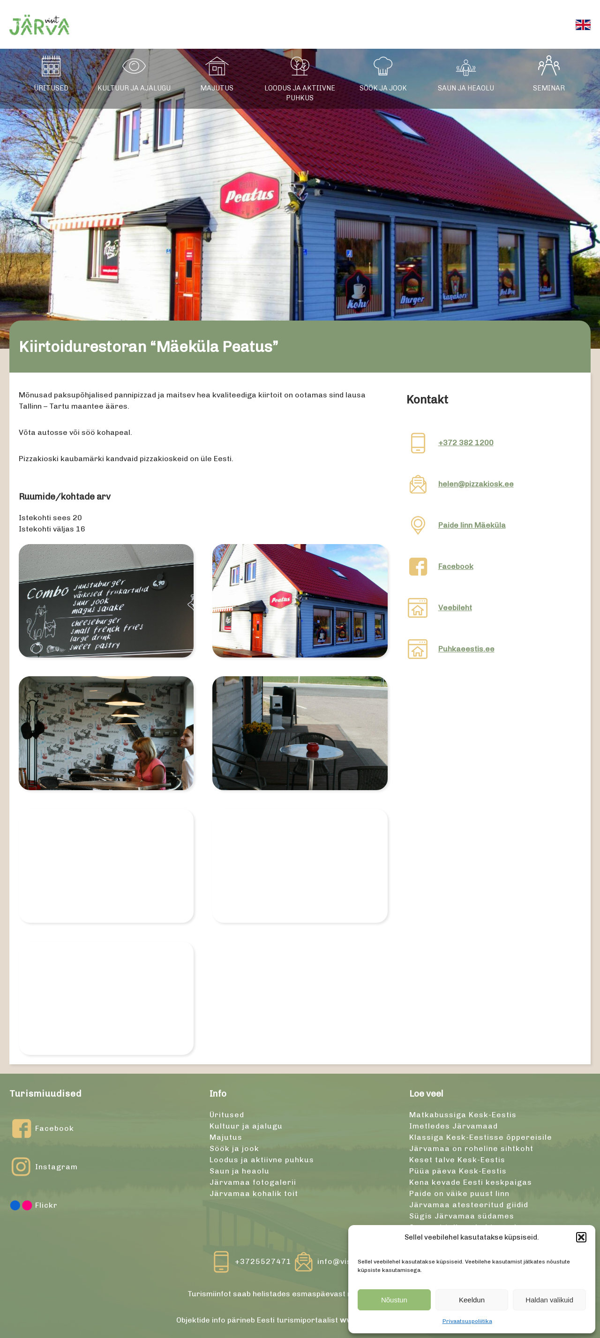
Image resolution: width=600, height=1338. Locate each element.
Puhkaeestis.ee (466, 648)
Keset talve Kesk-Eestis (457, 1159)
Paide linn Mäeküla (472, 525)
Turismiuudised (45, 1093)
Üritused (51, 88)
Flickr (33, 1205)
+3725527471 (263, 1261)
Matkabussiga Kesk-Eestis (463, 1114)
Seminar (549, 88)
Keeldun (472, 1300)
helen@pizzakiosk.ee (476, 483)
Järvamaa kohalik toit (254, 1193)
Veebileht (455, 607)
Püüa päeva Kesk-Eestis (458, 1170)
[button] (581, 1237)
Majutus (216, 88)
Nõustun (394, 1300)
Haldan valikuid (549, 1300)
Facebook (455, 566)
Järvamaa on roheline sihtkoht (471, 1148)
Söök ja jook (383, 88)
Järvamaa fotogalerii (253, 1182)
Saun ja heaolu (466, 88)
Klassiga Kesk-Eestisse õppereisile (480, 1137)
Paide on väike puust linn (459, 1193)
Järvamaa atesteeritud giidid (468, 1204)
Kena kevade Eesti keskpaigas (470, 1182)
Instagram (43, 1167)
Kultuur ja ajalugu (134, 88)
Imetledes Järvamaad (453, 1125)
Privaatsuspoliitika (467, 1321)
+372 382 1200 (466, 442)
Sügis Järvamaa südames (461, 1215)
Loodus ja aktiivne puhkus (299, 93)
